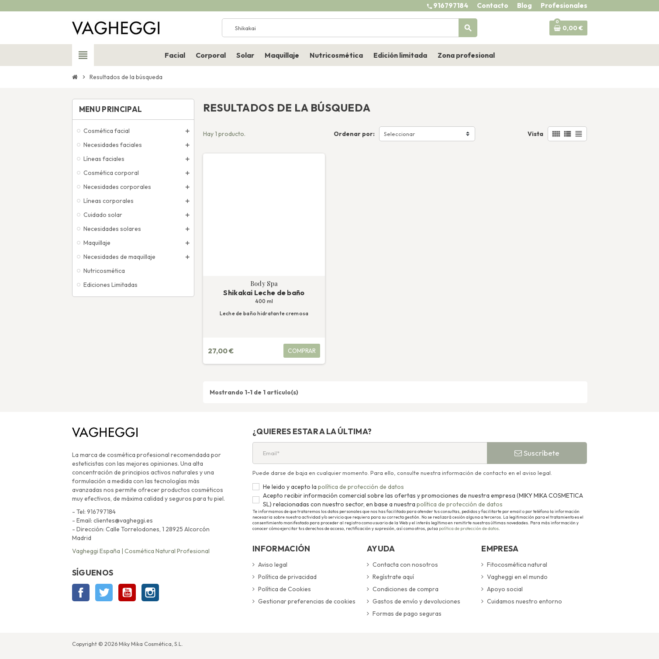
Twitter (104, 592)
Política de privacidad (287, 577)
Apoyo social (505, 589)
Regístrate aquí (393, 577)
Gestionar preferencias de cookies (306, 601)
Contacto (492, 5)
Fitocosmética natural (517, 564)
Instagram (150, 592)
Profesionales (564, 5)
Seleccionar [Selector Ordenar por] (399, 133)
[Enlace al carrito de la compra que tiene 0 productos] (568, 28)
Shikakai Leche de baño (263, 292)
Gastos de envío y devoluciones (416, 601)
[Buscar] (349, 27)
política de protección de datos (360, 487)
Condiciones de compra (405, 589)
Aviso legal (272, 564)
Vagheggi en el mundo (517, 577)
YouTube (127, 592)
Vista (535, 134)
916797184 (450, 5)
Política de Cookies (284, 589)
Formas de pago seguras (407, 613)
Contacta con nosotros (405, 564)
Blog (524, 5)
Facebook (81, 592)
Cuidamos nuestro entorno (524, 601)
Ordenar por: (354, 134)
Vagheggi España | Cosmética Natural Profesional (141, 551)
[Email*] (369, 453)
